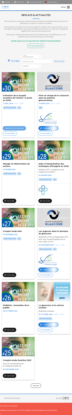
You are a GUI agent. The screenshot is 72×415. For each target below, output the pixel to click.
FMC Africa (19, 2)
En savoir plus (35, 45)
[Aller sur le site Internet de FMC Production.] (65, 398)
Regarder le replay (48, 128)
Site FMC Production (36, 2)
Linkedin (6, 2)
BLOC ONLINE (54, 2)
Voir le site (9, 201)
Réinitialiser (61, 61)
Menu (65, 6)
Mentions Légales (12, 398)
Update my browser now (48, 410)
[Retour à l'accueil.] (6, 7)
